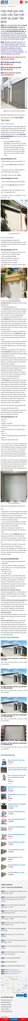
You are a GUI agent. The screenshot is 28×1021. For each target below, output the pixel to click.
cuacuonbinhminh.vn (17, 971)
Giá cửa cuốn (11, 6)
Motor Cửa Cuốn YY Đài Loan (16, 760)
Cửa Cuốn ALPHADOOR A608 (16, 827)
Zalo (23, 1019)
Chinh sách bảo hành (6, 1007)
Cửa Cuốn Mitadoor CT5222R (16, 865)
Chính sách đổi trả (5, 1009)
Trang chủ (3, 6)
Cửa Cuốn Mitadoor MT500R (16, 842)
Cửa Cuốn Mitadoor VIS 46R (16, 849)
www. (10, 971)
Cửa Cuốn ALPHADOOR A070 (16, 834)
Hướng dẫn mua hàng (6, 1004)
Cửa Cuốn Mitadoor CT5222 (16, 872)
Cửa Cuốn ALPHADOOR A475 (16, 819)
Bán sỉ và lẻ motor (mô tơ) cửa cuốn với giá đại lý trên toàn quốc (16, 777)
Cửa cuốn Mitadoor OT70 (15, 857)
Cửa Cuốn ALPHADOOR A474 (16, 811)
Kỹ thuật (13, 1019)
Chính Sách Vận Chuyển (6, 1011)
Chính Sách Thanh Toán (6, 1000)
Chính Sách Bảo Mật (6, 1002)
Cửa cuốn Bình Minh (14, 973)
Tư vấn (4, 1019)
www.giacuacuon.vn (14, 969)
